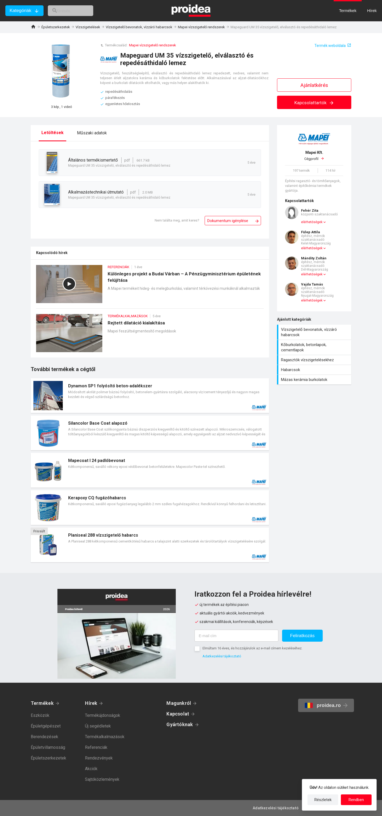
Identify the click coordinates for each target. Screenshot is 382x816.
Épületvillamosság (48, 747)
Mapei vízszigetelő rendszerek (201, 27)
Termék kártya (150, 395)
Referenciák (96, 747)
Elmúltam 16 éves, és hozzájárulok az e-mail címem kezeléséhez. (252, 648)
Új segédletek (98, 726)
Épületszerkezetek (55, 27)
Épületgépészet (46, 726)
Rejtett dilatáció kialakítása (150, 335)
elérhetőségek (311, 222)
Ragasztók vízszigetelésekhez (314, 360)
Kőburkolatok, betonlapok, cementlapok (314, 347)
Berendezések (44, 736)
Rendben (356, 799)
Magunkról (178, 703)
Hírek (91, 703)
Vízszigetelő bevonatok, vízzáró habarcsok (139, 27)
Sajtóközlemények (102, 779)
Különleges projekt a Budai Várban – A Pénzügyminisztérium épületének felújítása (150, 286)
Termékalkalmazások (104, 736)
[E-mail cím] (236, 636)
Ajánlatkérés (314, 85)
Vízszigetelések (88, 27)
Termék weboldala (330, 45)
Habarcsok (314, 370)
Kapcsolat (177, 714)
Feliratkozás (302, 635)
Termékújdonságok (102, 715)
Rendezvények (99, 758)
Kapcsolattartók (314, 102)
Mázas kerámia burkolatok (314, 379)
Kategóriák (20, 10)
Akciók (91, 768)
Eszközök (40, 715)
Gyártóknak (179, 724)
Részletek (323, 799)
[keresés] (77, 10)
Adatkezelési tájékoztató (221, 656)
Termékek (42, 703)
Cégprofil (314, 155)
